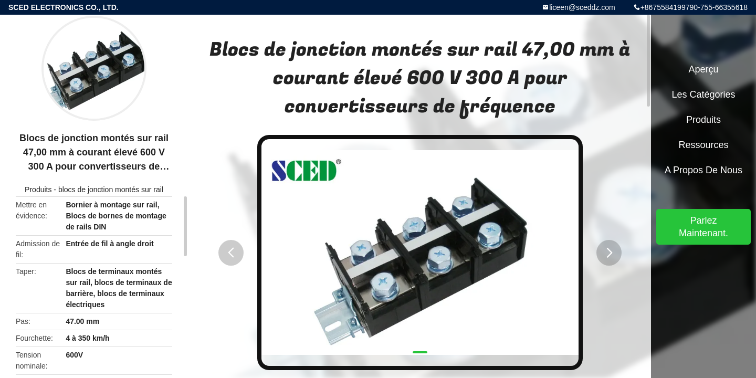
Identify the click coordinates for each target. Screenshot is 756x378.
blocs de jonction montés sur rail (110, 189)
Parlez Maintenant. (703, 226)
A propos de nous (703, 170)
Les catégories (703, 94)
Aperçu (703, 69)
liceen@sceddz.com (582, 7)
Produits (38, 189)
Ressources (703, 145)
